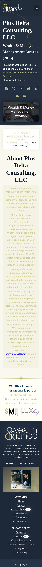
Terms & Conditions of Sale (21, 544)
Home (13, 133)
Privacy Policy (21, 548)
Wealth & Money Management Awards (20, 74)
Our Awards (21, 517)
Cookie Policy (21, 552)
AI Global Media (21, 395)
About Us (21, 505)
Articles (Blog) (18, 509)
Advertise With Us (21, 521)
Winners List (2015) (19, 142)
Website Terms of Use (21, 540)
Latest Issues (21, 513)
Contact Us (21, 532)
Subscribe (17, 536)
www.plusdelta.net (16, 354)
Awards (24, 133)
